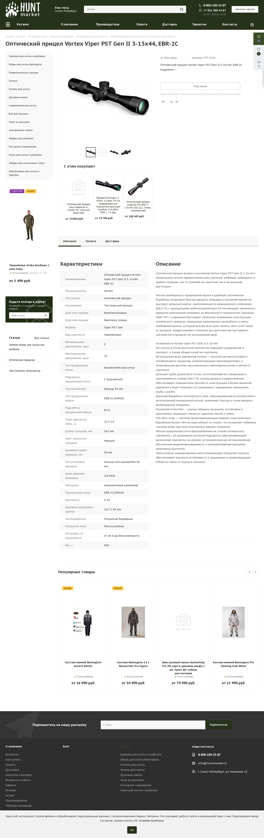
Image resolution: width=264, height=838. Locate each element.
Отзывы (10, 790)
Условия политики (151, 820)
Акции (9, 795)
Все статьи (41, 338)
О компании (13, 746)
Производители (16, 800)
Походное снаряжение (135, 785)
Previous (250, 572)
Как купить (13, 759)
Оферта (10, 785)
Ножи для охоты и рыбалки (139, 790)
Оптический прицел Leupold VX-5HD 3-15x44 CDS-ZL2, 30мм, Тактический (138, 206)
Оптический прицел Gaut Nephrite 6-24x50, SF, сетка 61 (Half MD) (78, 209)
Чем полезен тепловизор (24, 370)
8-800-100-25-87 (214, 5)
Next (255, 572)
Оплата (10, 764)
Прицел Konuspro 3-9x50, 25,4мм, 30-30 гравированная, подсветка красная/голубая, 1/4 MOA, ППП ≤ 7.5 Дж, (108, 205)
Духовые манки (131, 775)
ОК (132, 830)
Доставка (12, 769)
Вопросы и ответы (18, 780)
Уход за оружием (132, 780)
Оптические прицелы (22, 360)
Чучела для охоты (132, 769)
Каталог (126, 746)
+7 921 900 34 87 (212, 10)
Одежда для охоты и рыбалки (140, 754)
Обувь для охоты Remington (139, 759)
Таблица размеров (18, 805)
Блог (66, 746)
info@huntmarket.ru (212, 763)
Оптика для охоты (132, 764)
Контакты (11, 754)
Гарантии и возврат (18, 775)
